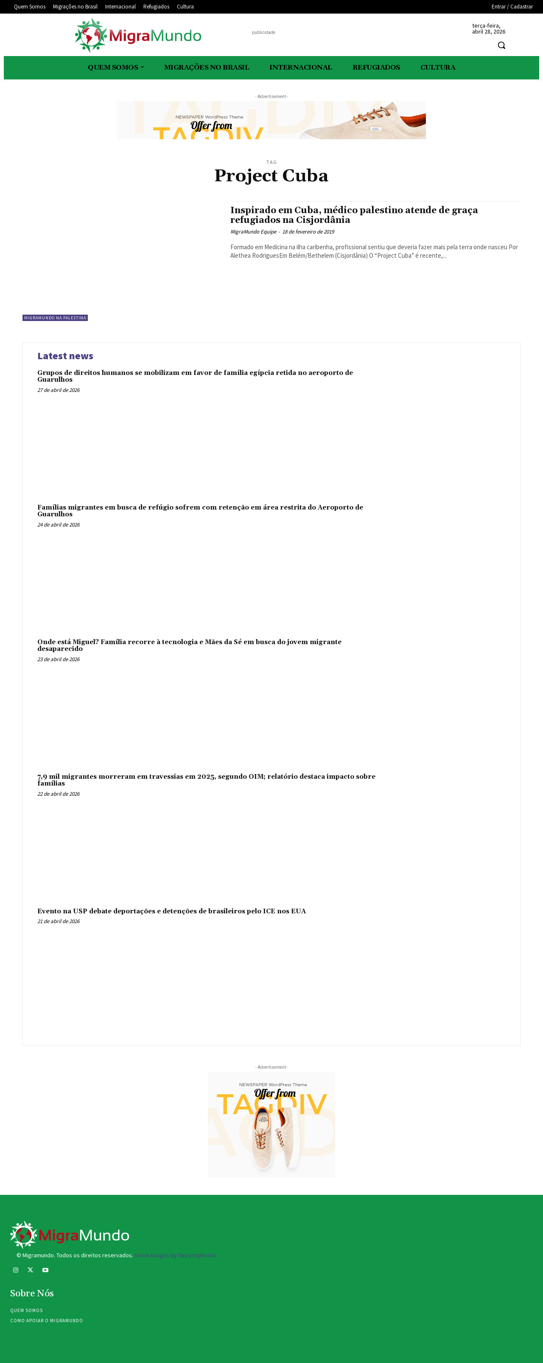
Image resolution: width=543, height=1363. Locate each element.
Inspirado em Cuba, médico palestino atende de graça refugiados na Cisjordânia (354, 215)
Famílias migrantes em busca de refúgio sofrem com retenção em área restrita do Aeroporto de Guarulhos (200, 511)
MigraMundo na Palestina (55, 318)
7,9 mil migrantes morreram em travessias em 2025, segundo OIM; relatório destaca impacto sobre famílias (206, 780)
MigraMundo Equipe (253, 231)
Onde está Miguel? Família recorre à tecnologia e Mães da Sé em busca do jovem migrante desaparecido (189, 645)
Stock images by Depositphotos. (176, 1255)
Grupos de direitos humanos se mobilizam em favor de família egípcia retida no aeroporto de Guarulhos (195, 376)
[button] (501, 45)
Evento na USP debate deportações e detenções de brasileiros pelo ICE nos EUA (171, 911)
